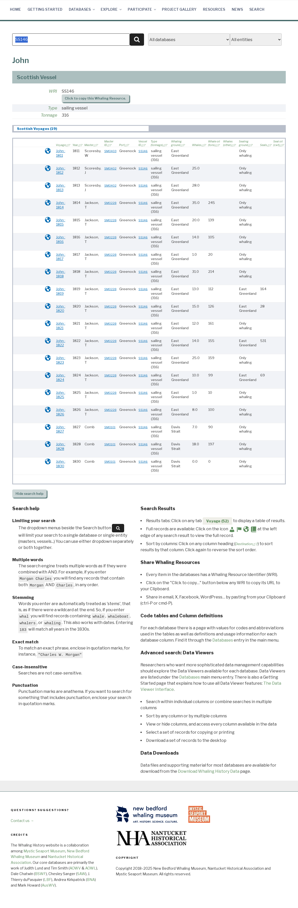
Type (52, 108)
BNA (91, 879)
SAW (81, 874)
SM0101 (109, 427)
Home (15, 9)
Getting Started (45, 9)
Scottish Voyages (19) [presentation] (37, 129)
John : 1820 (60, 308)
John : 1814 (60, 205)
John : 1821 (60, 325)
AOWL (90, 868)
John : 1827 (60, 429)
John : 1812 (60, 170)
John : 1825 (60, 394)
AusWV (48, 885)
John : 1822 (60, 343)
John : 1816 (60, 239)
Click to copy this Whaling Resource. (95, 98)
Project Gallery (179, 9)
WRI (53, 91)
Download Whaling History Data (208, 771)
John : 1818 (60, 273)
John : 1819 (60, 291)
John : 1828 (60, 446)
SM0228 (110, 203)
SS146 (143, 151)
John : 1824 (60, 377)
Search (256, 9)
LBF (47, 879)
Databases (82, 9)
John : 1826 (60, 412)
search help (29, 494)
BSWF (40, 874)
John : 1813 (60, 187)
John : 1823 (60, 360)
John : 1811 (60, 153)
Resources (214, 9)
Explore (111, 9)
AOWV (75, 868)
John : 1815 (60, 222)
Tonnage (49, 115)
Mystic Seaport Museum (44, 851)
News (237, 9)
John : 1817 (60, 256)
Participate (142, 9)
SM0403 (110, 151)
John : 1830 (60, 463)
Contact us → (22, 820)
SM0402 (110, 168)
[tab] (81, 128)
